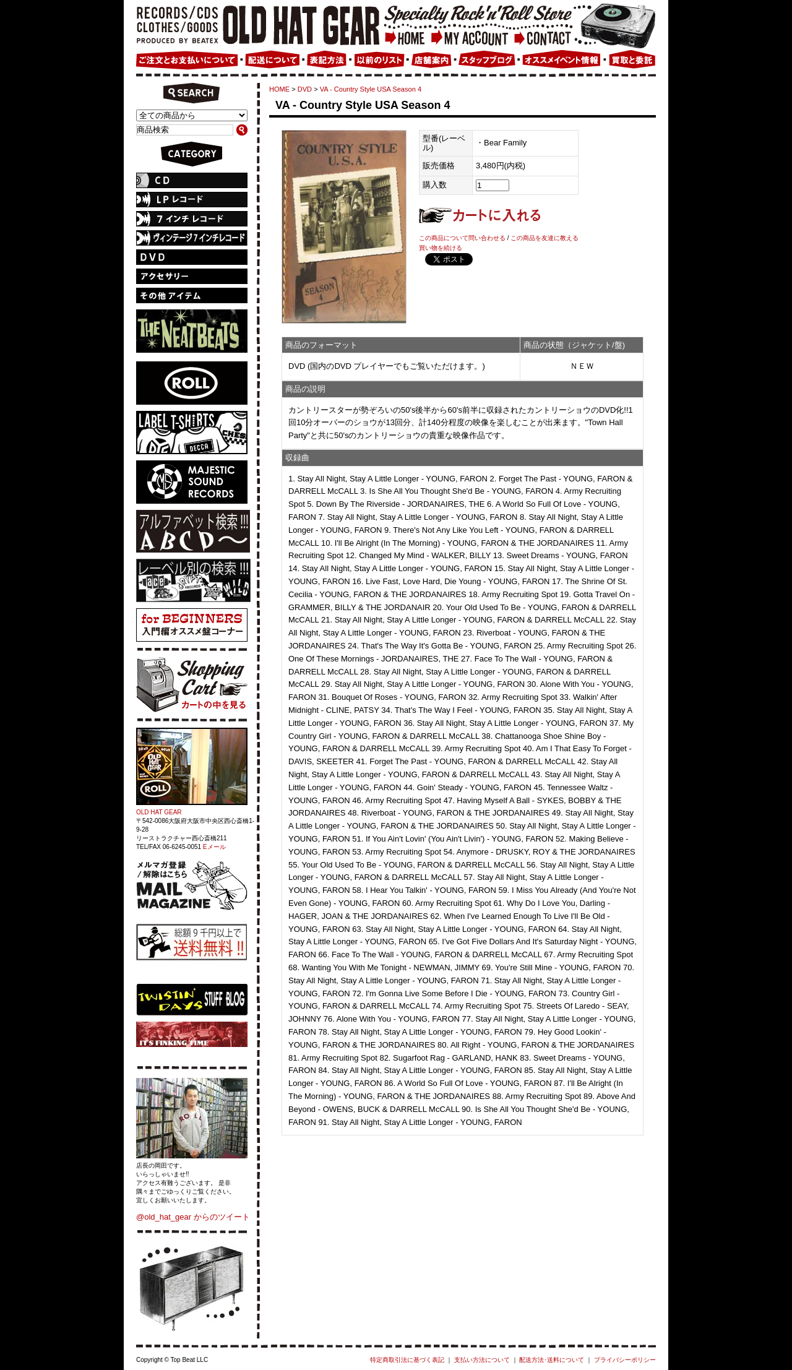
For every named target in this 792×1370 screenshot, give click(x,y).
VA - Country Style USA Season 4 (370, 89)
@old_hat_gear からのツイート (193, 1216)
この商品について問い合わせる (462, 238)
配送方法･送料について (551, 1359)
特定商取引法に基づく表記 (407, 1359)
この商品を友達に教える (544, 238)
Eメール (214, 846)
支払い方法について (482, 1359)
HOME (279, 89)
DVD (305, 89)
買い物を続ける (440, 247)
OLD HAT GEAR (159, 812)
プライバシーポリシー (625, 1359)
